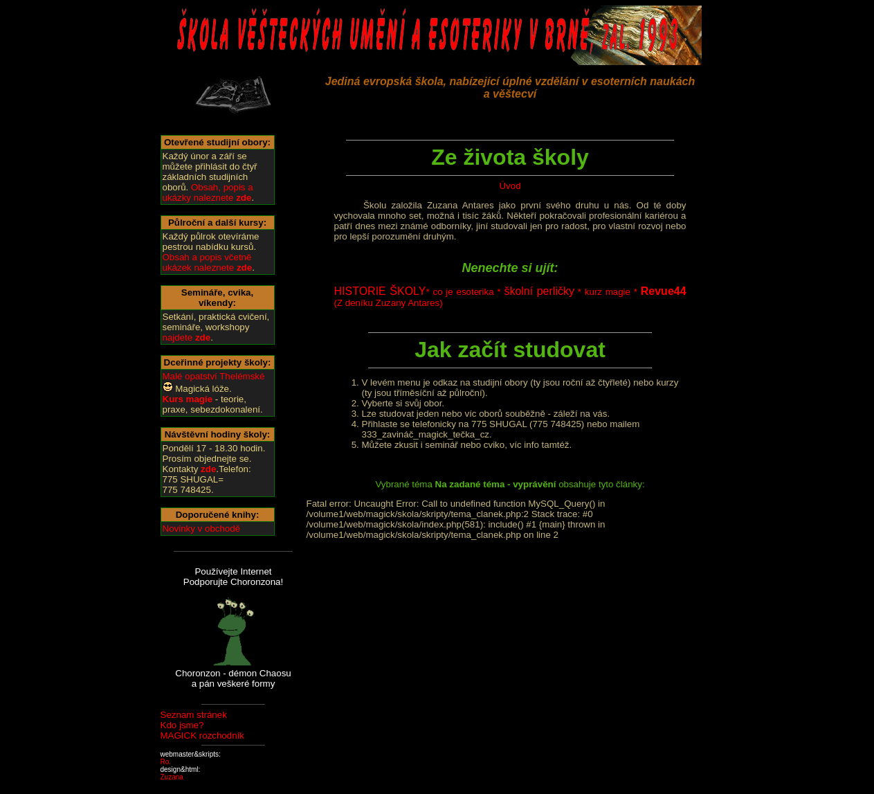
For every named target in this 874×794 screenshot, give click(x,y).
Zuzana (172, 777)
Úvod (509, 186)
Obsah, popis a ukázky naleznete (208, 192)
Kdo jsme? (182, 725)
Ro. (166, 762)
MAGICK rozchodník (202, 735)
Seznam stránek (194, 715)
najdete (187, 337)
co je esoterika (463, 292)
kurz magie (607, 292)
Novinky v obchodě (202, 528)
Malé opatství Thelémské (214, 376)
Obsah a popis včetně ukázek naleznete (208, 262)
